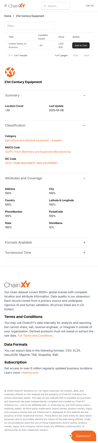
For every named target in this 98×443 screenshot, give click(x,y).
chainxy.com (29, 372)
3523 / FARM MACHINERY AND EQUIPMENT (31, 163)
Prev (76, 55)
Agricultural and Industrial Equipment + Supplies (33, 140)
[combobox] (57, 5)
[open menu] (5, 5)
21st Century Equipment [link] (30, 15)
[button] (83, 436)
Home (7, 15)
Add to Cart (81, 45)
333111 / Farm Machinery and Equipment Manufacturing (38, 151)
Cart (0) (90, 5)
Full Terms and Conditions (35, 335)
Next (86, 55)
